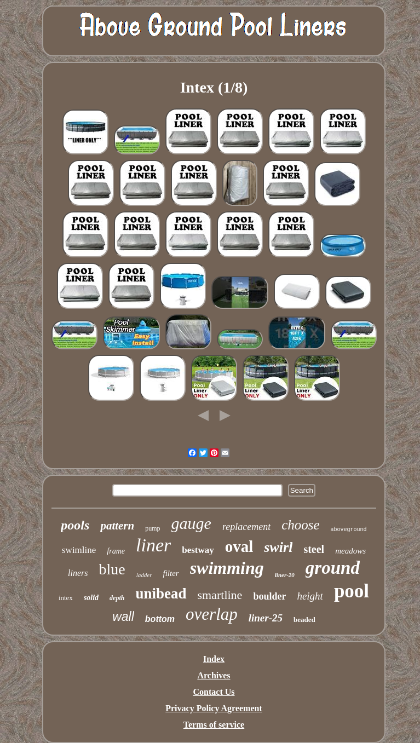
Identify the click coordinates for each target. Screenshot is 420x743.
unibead (160, 593)
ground (333, 568)
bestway (198, 550)
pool (351, 591)
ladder (144, 575)
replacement (246, 526)
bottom (160, 619)
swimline (79, 550)
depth (117, 598)
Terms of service (213, 724)
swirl (278, 547)
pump (152, 528)
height (310, 596)
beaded (304, 619)
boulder (269, 596)
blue (112, 569)
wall (123, 616)
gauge (191, 523)
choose (300, 524)
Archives (213, 675)
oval (239, 546)
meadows (350, 550)
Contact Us (214, 691)
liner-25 (266, 618)
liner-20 (285, 575)
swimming (227, 568)
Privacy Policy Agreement (213, 708)
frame (116, 551)
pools (75, 525)
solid (91, 598)
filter (171, 573)
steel (313, 549)
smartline (220, 595)
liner (153, 545)
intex (66, 598)
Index (214, 659)
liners (78, 573)
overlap (212, 614)
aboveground (349, 530)
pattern (117, 525)
